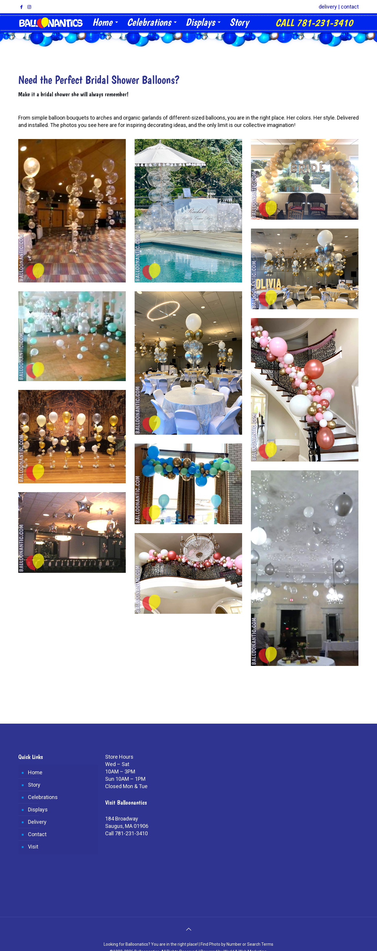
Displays (38, 809)
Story (34, 785)
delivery (328, 7)
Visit (33, 847)
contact (350, 7)
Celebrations (43, 797)
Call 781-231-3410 (126, 833)
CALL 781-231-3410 (314, 23)
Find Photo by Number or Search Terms (237, 944)
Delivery (37, 822)
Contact (37, 834)
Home (35, 772)
